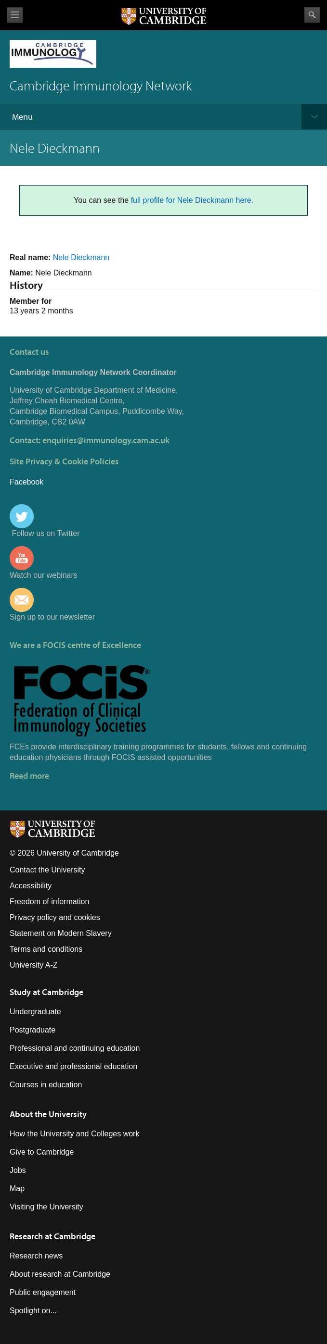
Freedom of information (49, 901)
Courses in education (46, 1085)
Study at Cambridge (46, 991)
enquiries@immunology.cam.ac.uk (106, 440)
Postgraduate (32, 1030)
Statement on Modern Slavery (61, 933)
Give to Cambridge (42, 1152)
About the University (48, 1114)
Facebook (26, 482)
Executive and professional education (73, 1066)
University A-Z (34, 965)
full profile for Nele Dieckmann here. (192, 200)
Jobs (18, 1170)
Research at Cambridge (52, 1236)
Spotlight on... (33, 1311)
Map (17, 1188)
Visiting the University (46, 1207)
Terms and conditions (46, 949)
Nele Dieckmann (81, 257)
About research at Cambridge (60, 1274)
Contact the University (47, 870)
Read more (29, 775)
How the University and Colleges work (74, 1134)
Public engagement (43, 1292)
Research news (36, 1256)
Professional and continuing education (75, 1048)
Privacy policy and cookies (55, 917)
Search (312, 15)
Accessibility (31, 886)
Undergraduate (35, 1012)
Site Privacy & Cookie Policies (64, 461)
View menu (15, 15)
